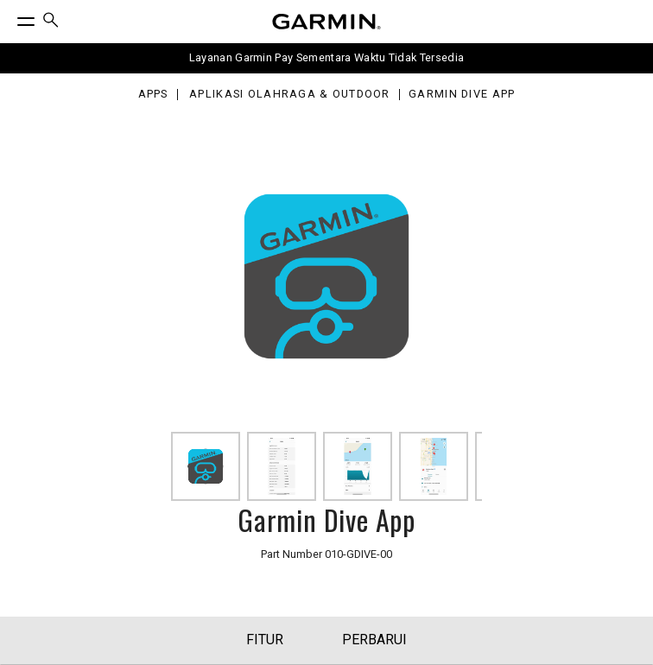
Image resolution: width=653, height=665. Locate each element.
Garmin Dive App (462, 94)
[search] (51, 22)
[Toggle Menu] (10, 17)
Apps (153, 94)
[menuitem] (51, 22)
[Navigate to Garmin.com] (326, 21)
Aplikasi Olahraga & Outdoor (289, 94)
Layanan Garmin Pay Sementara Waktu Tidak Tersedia (327, 57)
